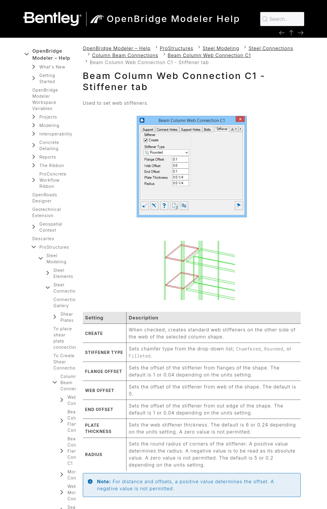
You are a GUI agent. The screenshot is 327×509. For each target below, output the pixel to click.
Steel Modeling (57, 258)
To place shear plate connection (66, 338)
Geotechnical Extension (46, 212)
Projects (48, 116)
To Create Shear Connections (67, 361)
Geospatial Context (51, 227)
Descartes (43, 238)
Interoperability (56, 133)
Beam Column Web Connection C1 (209, 55)
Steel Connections (67, 287)
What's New (53, 66)
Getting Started (47, 78)
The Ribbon (52, 165)
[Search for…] (282, 19)
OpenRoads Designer (44, 197)
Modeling (50, 125)
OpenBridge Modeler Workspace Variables (45, 99)
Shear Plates (67, 317)
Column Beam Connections (74, 382)
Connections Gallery (67, 302)
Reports (48, 156)
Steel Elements (63, 273)
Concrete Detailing (49, 145)
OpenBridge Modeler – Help (51, 54)
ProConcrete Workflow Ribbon (53, 180)
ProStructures (54, 247)
